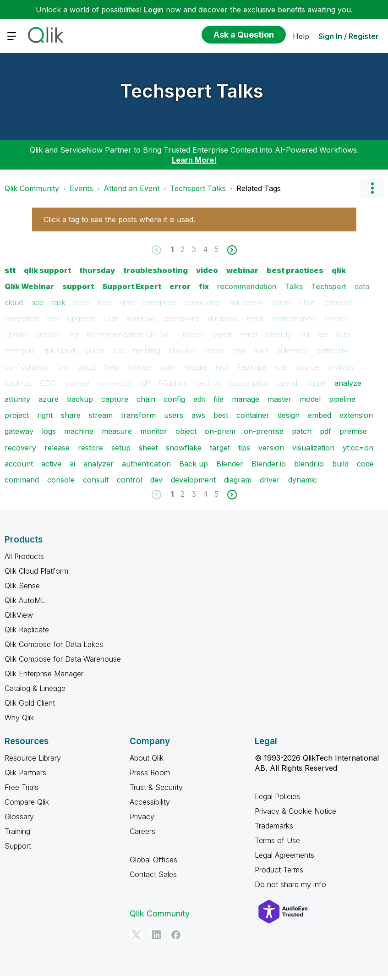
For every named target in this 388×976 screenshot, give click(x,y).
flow (62, 367)
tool (53, 318)
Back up (193, 463)
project (17, 415)
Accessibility (150, 801)
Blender (229, 463)
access (48, 334)
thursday (97, 270)
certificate (332, 350)
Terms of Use (277, 840)
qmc (127, 302)
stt (10, 270)
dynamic (302, 479)
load (105, 302)
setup (121, 447)
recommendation (246, 286)
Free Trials (21, 787)
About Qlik (147, 757)
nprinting (146, 350)
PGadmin (173, 383)
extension (356, 415)
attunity (17, 399)
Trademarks (274, 825)
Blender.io (268, 463)
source (307, 367)
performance (294, 318)
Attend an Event (131, 188)
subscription (249, 383)
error (180, 286)
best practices (295, 270)
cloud (14, 302)
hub (118, 350)
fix (204, 286)
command (22, 479)
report (222, 334)
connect (338, 302)
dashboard (182, 318)
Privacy (142, 816)
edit (199, 399)
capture (114, 399)
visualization (313, 447)
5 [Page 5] (216, 249)
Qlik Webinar (29, 286)
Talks (293, 286)
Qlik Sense (22, 585)
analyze (347, 383)
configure (20, 350)
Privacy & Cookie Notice (295, 811)
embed (319, 415)
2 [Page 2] (182, 249)
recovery (20, 447)
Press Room (150, 772)
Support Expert (131, 286)
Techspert (328, 286)
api (322, 334)
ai (72, 463)
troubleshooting (155, 270)
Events (81, 188)
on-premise (264, 431)
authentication (146, 463)
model (310, 399)
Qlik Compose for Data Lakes (54, 644)
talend (287, 383)
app (37, 302)
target (220, 447)
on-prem (220, 431)
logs (49, 431)
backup (80, 399)
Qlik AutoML (25, 600)
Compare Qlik (27, 801)
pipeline (342, 399)
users (173, 415)
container (252, 415)
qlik (339, 270)
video (207, 270)
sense (213, 350)
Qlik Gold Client (30, 702)
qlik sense (246, 302)
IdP (145, 383)
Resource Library (33, 757)
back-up (18, 383)
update (16, 334)
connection (203, 302)
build (340, 463)
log (73, 334)
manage (245, 399)
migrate (195, 367)
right (45, 415)
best (220, 415)
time (239, 350)
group (87, 367)
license (139, 367)
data (362, 286)
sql (304, 334)
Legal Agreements (284, 855)
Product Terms (279, 869)
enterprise (159, 302)
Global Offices (153, 859)
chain (146, 399)
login (167, 367)
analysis (341, 367)
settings (208, 383)
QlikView (19, 615)
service (336, 318)
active (51, 463)
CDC (48, 383)
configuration (26, 367)
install (256, 318)
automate (292, 350)
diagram (237, 479)
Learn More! (194, 159)
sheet (148, 447)
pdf (325, 431)
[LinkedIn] (156, 935)
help (112, 367)
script (248, 334)
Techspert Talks (191, 91)
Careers (142, 831)
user (111, 318)
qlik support (47, 270)
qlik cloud (59, 350)
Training (17, 831)
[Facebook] (176, 935)
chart (308, 302)
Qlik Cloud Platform (36, 571)
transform (138, 415)
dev (156, 479)
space (93, 350)
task (59, 302)
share (71, 415)
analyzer (98, 463)
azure (48, 399)
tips (244, 447)
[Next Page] (231, 250)
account (19, 463)
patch (301, 431)
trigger (316, 383)
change (76, 383)
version (271, 447)
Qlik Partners (25, 772)
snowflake (184, 447)
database (223, 318)
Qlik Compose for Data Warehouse (63, 658)
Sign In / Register (348, 36)
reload (193, 334)
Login (154, 9)
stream (101, 415)
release (57, 447)
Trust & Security (156, 787)
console (61, 479)
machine (78, 431)
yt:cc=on (358, 447)
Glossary (19, 816)
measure (117, 431)
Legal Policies (277, 796)
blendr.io (309, 463)
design (289, 415)
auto (342, 334)
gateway (19, 431)
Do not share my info (290, 884)
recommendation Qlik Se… (131, 334)
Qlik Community (32, 188)
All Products (24, 556)
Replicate (251, 367)
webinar (242, 270)
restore (90, 447)
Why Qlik (19, 717)
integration (22, 318)
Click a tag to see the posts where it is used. (119, 219)
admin (281, 302)
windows (141, 318)
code (365, 463)
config (174, 399)
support (78, 286)
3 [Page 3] (193, 249)
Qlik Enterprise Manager (44, 673)
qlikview (182, 350)
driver (270, 479)
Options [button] (372, 188)
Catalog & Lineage (35, 688)
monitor (153, 431)
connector (115, 383)
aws (198, 415)
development (193, 479)
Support (18, 845)
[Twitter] (136, 935)
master (279, 399)
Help (301, 36)
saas (81, 302)
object (186, 431)
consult (96, 479)
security (279, 334)
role (281, 367)
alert (261, 350)
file (218, 399)
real (222, 367)
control (129, 479)
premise (353, 431)
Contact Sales (153, 874)
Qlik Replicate (27, 629)
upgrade (81, 318)
